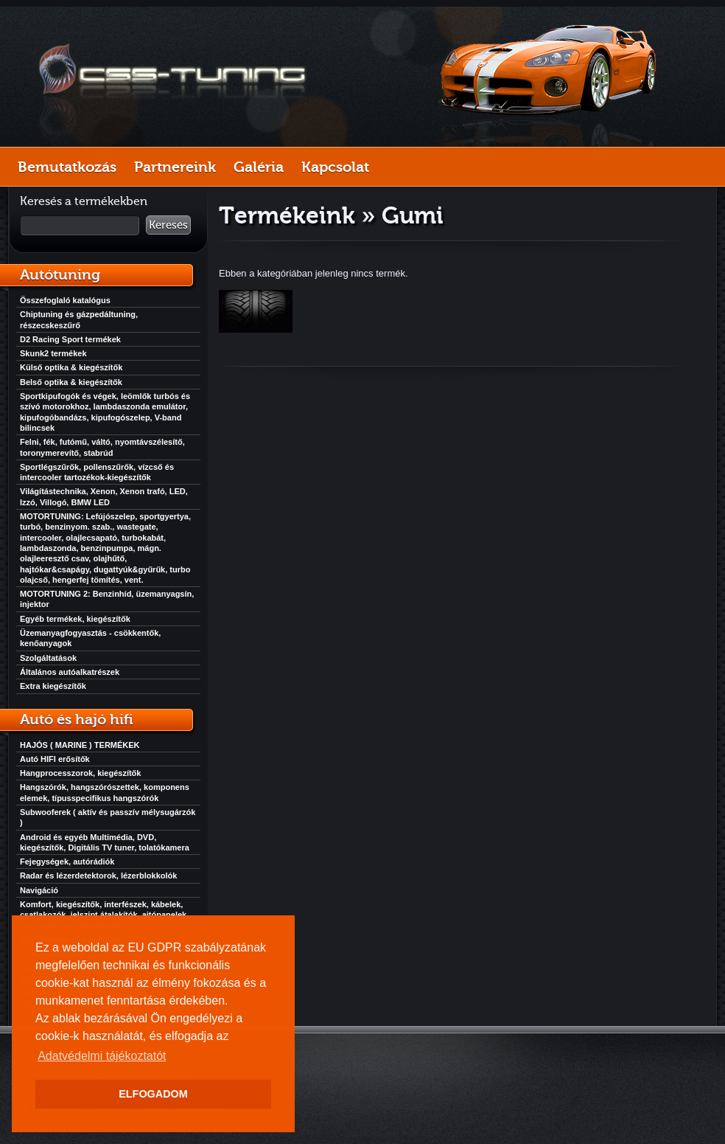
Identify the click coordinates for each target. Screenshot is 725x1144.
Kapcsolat (335, 167)
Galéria (259, 167)
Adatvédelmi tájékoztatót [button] (102, 1056)
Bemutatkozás (67, 167)
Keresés (168, 225)
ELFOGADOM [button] (153, 1094)
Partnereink (175, 167)
